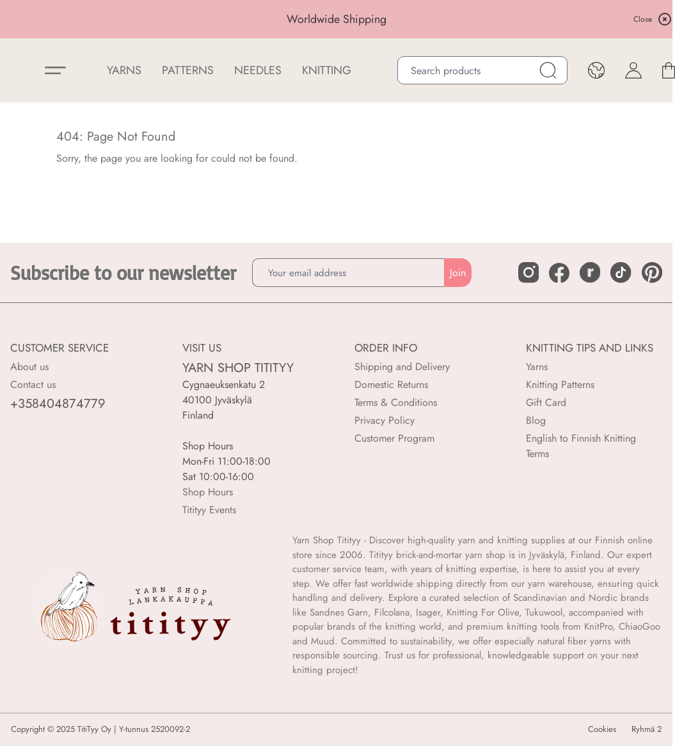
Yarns (537, 366)
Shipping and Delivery (402, 366)
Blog (536, 420)
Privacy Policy (384, 420)
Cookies (602, 729)
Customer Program (394, 438)
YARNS (124, 70)
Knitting (326, 70)
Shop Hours (207, 492)
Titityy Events (209, 509)
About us (29, 366)
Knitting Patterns (560, 384)
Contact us (33, 384)
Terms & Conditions (395, 402)
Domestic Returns (391, 384)
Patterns (188, 70)
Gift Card (546, 402)
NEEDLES (258, 70)
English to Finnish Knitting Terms (581, 446)
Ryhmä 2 (646, 729)
